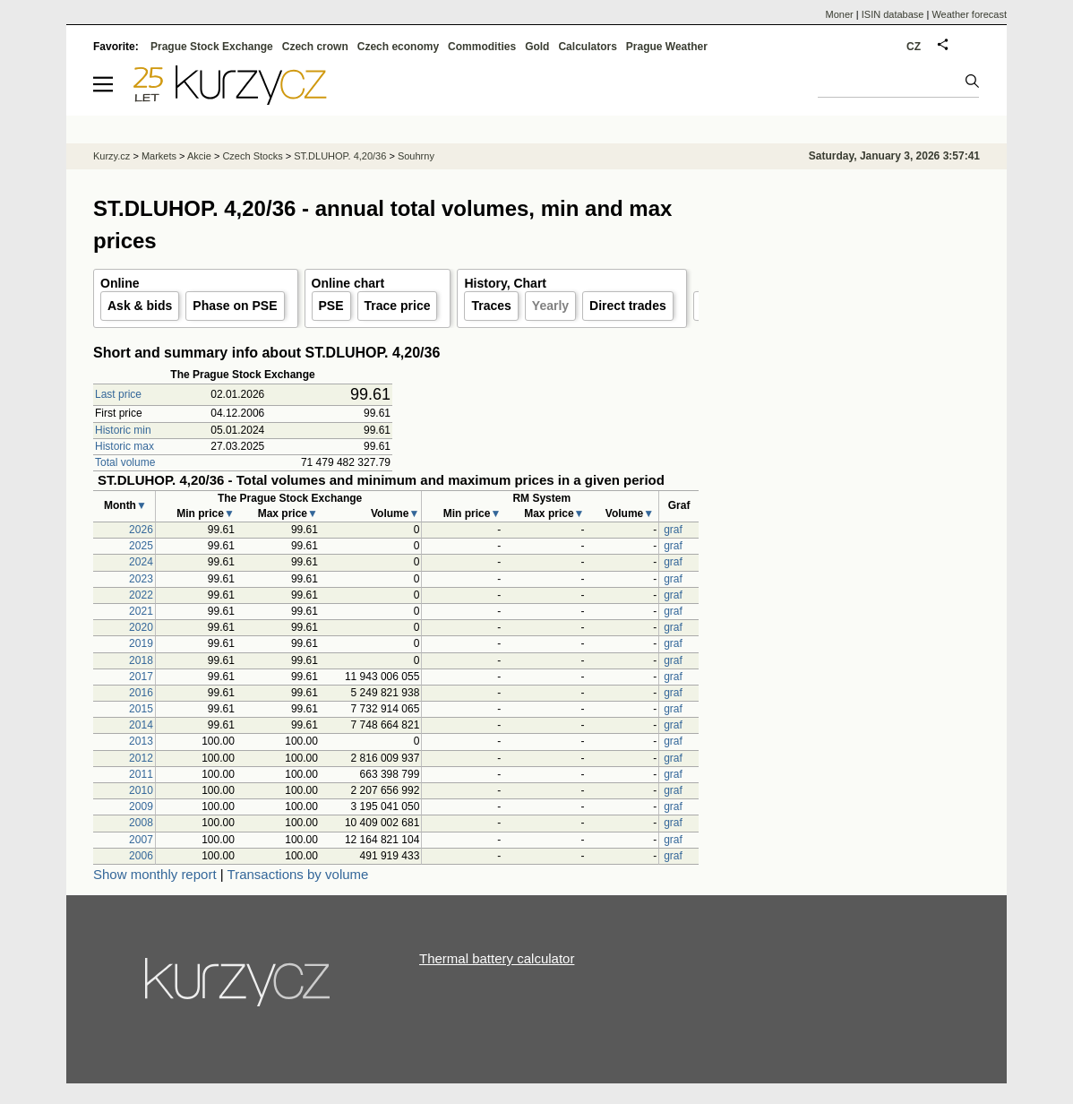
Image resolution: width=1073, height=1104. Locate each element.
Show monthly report (155, 874)
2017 (141, 676)
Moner (840, 14)
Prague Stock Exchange (211, 46)
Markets (159, 156)
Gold (537, 46)
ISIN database (893, 14)
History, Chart (505, 283)
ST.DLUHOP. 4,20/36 (340, 156)
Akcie (199, 156)
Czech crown (315, 46)
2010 (141, 790)
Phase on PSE (235, 305)
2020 (141, 627)
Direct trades (627, 305)
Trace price (398, 305)
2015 (141, 709)
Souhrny (416, 156)
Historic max (124, 446)
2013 (141, 741)
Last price (118, 394)
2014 (141, 725)
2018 (141, 660)
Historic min (123, 430)
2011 (141, 774)
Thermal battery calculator (496, 958)
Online (120, 283)
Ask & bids (139, 305)
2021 (141, 611)
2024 (141, 562)
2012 (141, 758)
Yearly (550, 305)
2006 (141, 856)
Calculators (587, 46)
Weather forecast (969, 14)
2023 (141, 579)
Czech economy (398, 46)
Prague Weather (667, 46)
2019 (141, 643)
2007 (141, 839)
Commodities (482, 46)
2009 (141, 806)
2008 (141, 822)
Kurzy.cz (111, 156)
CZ (913, 46)
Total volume (125, 462)
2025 (141, 545)
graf (673, 529)
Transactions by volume (298, 874)
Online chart (348, 283)
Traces (491, 305)
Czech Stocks (252, 156)
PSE (331, 305)
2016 (141, 692)
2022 (141, 595)
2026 (141, 529)
